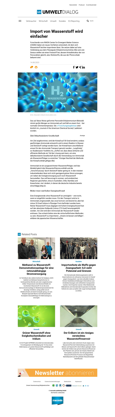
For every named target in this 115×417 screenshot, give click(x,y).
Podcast (82, 5)
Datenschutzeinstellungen (52, 381)
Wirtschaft (43, 21)
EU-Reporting (73, 21)
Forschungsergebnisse (67, 125)
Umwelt (53, 21)
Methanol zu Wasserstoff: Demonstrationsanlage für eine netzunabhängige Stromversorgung (36, 269)
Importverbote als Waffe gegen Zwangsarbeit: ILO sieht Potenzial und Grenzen (78, 267)
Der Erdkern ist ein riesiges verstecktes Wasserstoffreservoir (79, 335)
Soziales (62, 21)
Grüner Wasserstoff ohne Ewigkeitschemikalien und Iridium (36, 335)
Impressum (78, 381)
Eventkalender (91, 5)
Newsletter (73, 5)
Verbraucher (31, 21)
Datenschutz (37, 381)
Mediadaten (67, 381)
